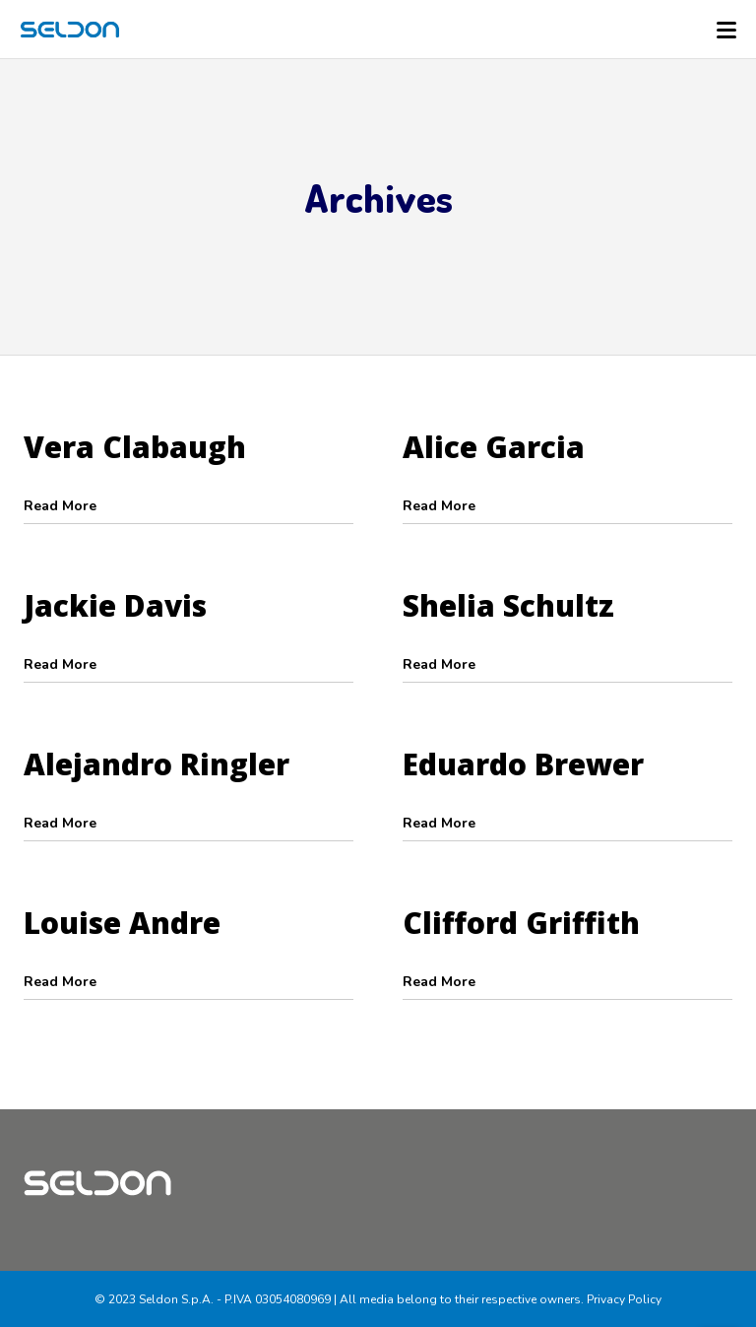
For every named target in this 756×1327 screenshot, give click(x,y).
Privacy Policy (624, 1299)
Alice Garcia (494, 447)
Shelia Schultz (508, 605)
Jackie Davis (115, 605)
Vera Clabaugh (135, 447)
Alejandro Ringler (156, 764)
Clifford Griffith (521, 922)
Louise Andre (122, 922)
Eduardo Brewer (523, 764)
